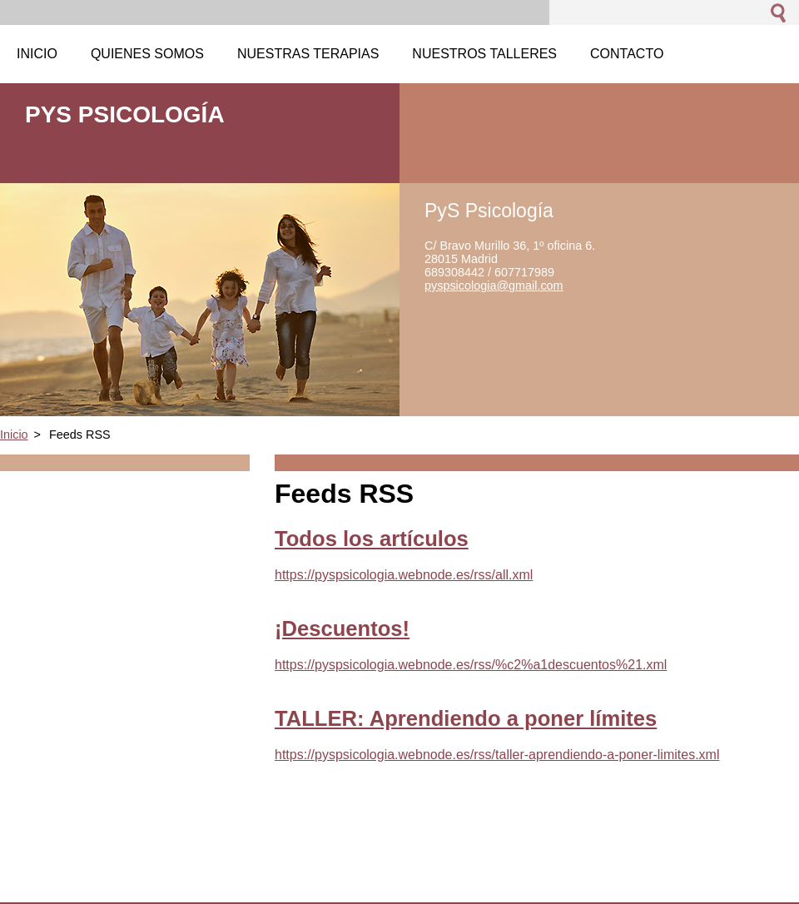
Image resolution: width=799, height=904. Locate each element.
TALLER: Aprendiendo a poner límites (466, 718)
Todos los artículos (372, 538)
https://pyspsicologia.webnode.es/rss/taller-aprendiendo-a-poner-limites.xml (497, 755)
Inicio (14, 434)
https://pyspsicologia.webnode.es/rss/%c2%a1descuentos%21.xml (471, 665)
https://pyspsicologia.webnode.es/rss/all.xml (404, 575)
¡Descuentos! (342, 628)
